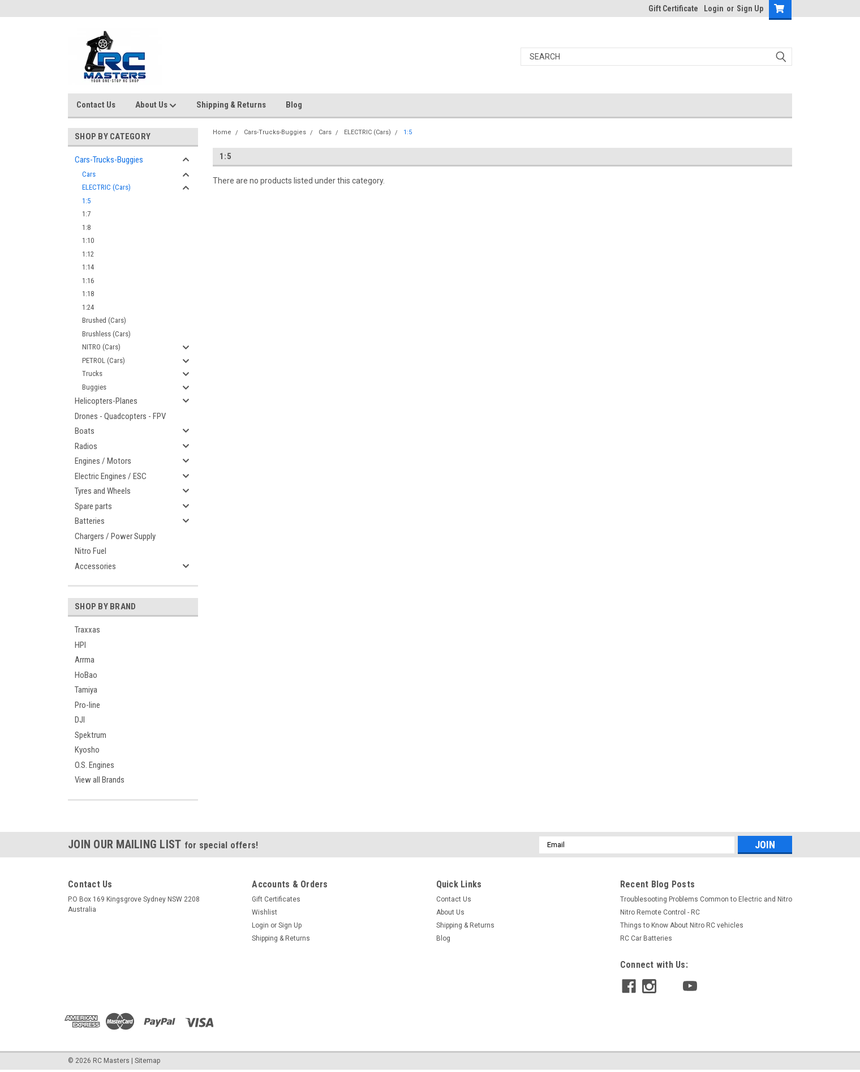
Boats (84, 431)
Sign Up (750, 8)
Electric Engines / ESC (111, 476)
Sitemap (147, 1061)
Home (222, 132)
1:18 (88, 293)
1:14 (88, 267)
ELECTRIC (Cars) (106, 187)
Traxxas (87, 630)
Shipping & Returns (231, 105)
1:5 (86, 201)
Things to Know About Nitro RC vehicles (681, 925)
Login (714, 8)
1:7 (86, 214)
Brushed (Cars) (104, 320)
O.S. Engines (94, 765)
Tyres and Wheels (103, 491)
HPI (80, 645)
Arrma (84, 660)
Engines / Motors (103, 461)
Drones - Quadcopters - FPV (120, 416)
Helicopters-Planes (106, 401)
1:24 (88, 307)
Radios (86, 446)
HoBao (86, 675)
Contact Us (95, 105)
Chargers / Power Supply (115, 536)
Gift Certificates (276, 899)
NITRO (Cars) (101, 347)
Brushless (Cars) (106, 334)
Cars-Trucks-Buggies (109, 160)
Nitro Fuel (90, 551)
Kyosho (87, 750)
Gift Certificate (673, 8)
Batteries (90, 521)
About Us (156, 105)
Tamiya (86, 690)
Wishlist (264, 912)
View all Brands (99, 780)
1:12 (88, 254)
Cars (89, 174)
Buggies (94, 387)
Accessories (95, 566)
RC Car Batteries (646, 938)
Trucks (92, 373)
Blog (294, 105)
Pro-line (87, 705)
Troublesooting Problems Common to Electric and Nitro (706, 899)
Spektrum (90, 735)
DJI (80, 720)
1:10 (88, 240)
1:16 (88, 280)
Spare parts (93, 506)
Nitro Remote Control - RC (660, 912)
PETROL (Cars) (103, 360)
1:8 (86, 227)
